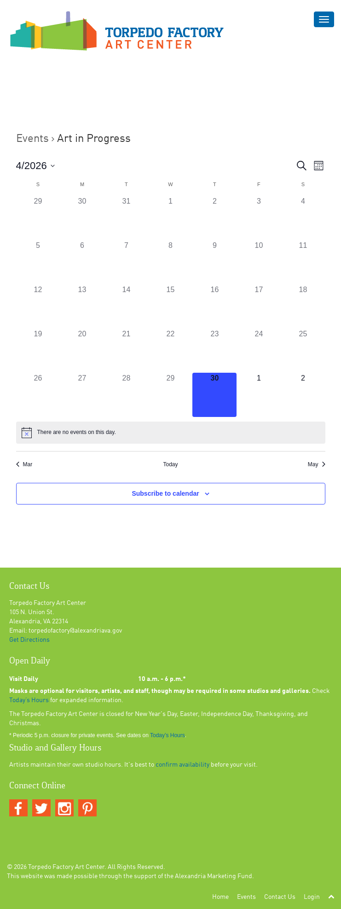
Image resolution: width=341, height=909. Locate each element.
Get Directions (29, 640)
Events (32, 139)
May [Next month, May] (316, 464)
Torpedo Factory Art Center (66, 867)
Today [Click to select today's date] (170, 464)
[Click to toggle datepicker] (35, 165)
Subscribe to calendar (165, 493)
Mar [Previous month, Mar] (24, 464)
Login (312, 897)
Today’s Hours (29, 700)
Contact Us (279, 897)
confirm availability (182, 765)
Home (220, 897)
